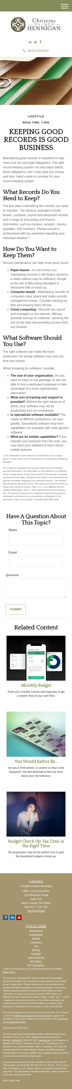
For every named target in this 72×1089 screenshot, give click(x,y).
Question (12, 575)
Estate (36, 938)
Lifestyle (36, 953)
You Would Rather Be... (36, 761)
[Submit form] (16, 609)
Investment (35, 934)
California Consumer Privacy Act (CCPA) (33, 1015)
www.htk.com (45, 1040)
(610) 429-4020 (36, 50)
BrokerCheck (9, 972)
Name (13, 530)
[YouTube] (35, 42)
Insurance (36, 942)
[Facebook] (40, 42)
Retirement (35, 931)
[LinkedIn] (30, 42)
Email (13, 552)
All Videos (36, 961)
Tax (36, 946)
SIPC (20, 1040)
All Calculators (36, 965)
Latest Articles (36, 957)
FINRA (14, 1040)
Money (36, 950)
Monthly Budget (36, 685)
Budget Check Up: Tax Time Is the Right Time (36, 843)
